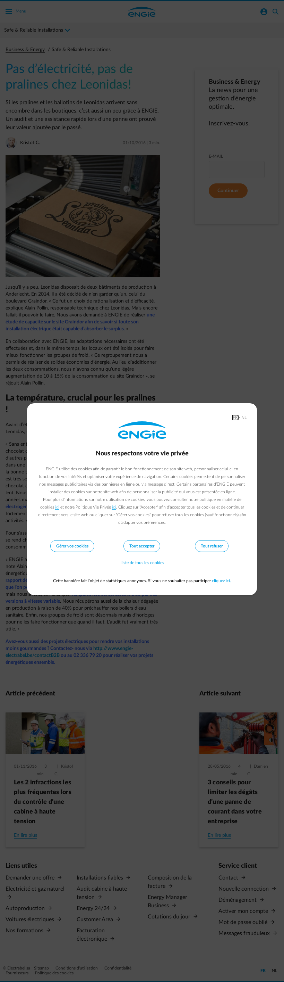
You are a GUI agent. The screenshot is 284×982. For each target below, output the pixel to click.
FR (235, 417)
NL (244, 417)
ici (57, 507)
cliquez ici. (221, 581)
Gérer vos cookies (72, 546)
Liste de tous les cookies (142, 563)
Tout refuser (212, 546)
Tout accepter (141, 546)
